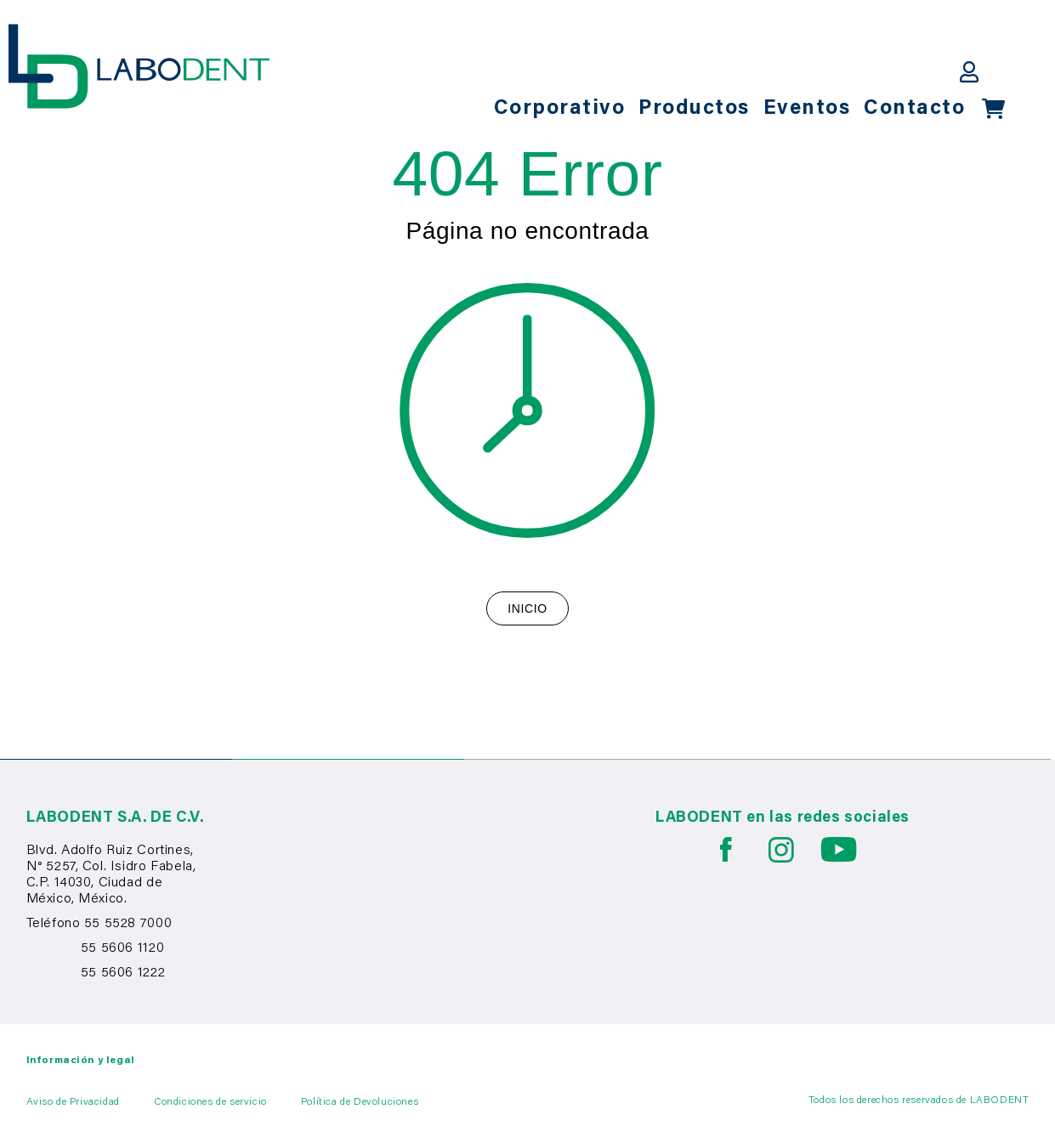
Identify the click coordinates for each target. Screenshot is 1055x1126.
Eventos (807, 108)
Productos (694, 108)
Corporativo (560, 108)
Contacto (914, 108)
